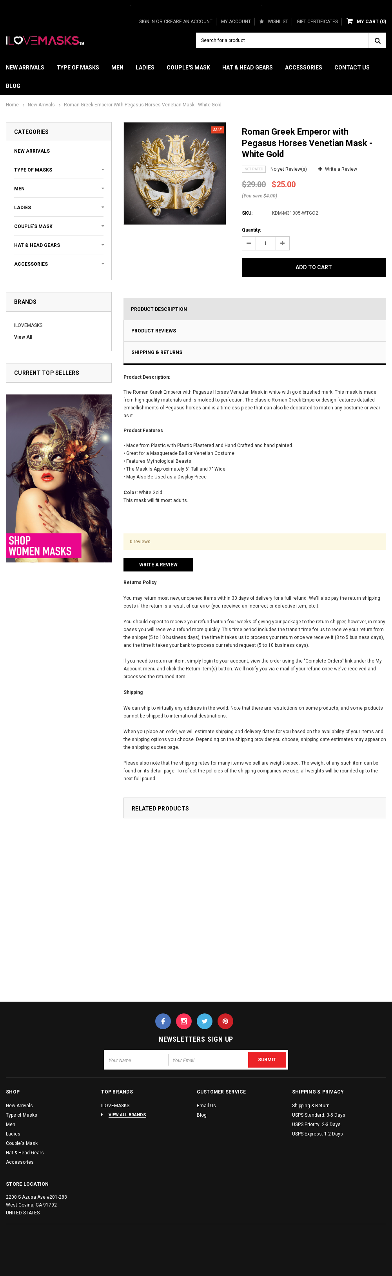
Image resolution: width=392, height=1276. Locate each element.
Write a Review (341, 169)
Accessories (303, 67)
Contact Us (352, 67)
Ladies (145, 67)
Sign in (147, 21)
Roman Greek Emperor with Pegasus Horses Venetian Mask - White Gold (142, 105)
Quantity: (251, 230)
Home (12, 105)
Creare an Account (188, 21)
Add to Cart (314, 267)
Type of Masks (77, 67)
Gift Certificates (317, 21)
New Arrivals (25, 67)
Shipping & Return (311, 1105)
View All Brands (127, 1114)
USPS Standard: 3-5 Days (318, 1115)
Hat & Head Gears (247, 67)
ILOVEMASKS (28, 325)
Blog (13, 86)
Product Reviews (153, 331)
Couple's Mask (188, 67)
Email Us (206, 1105)
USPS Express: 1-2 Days (317, 1134)
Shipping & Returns (156, 352)
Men (117, 67)
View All (23, 337)
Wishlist (274, 21)
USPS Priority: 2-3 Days (316, 1124)
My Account (236, 21)
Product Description (159, 309)
